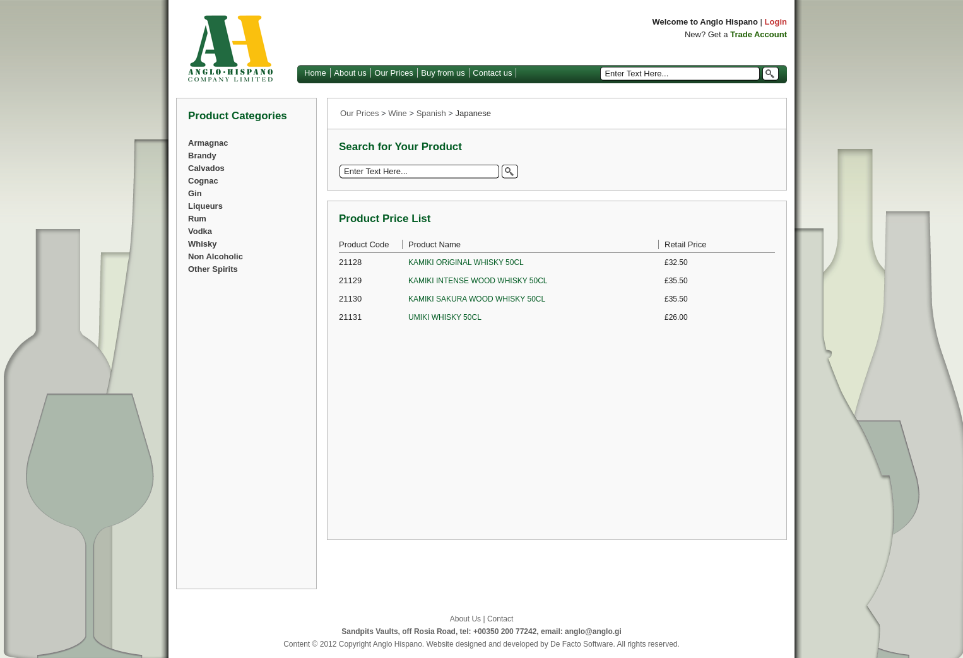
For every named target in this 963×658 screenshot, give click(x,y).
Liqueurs (205, 206)
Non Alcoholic (215, 256)
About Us (465, 618)
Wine (397, 113)
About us (350, 73)
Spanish (431, 113)
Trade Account (758, 34)
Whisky (202, 244)
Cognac (203, 180)
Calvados (206, 168)
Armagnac (208, 143)
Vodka (200, 231)
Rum (197, 218)
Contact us (492, 73)
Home (315, 73)
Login (776, 21)
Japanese (473, 113)
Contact (500, 618)
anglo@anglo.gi (593, 631)
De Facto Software (581, 644)
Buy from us (442, 73)
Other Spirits (213, 269)
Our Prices (393, 73)
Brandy (202, 155)
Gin (195, 193)
